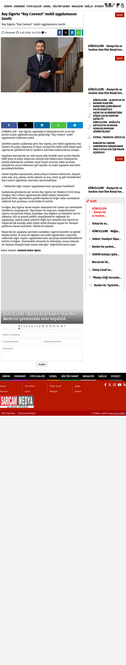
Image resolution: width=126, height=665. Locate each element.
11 (47, 326)
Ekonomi (19, 6)
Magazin (77, 6)
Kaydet (42, 364)
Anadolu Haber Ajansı (29, 250)
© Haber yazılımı (108, 413)
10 (43, 326)
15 (61, 326)
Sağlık (89, 6)
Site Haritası (8, 413)
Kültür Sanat (61, 6)
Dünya (8, 6)
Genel (47, 6)
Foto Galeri (34, 6)
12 (50, 326)
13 (54, 326)
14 (58, 326)
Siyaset (99, 6)
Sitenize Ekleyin (27, 413)
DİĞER (109, 6)
